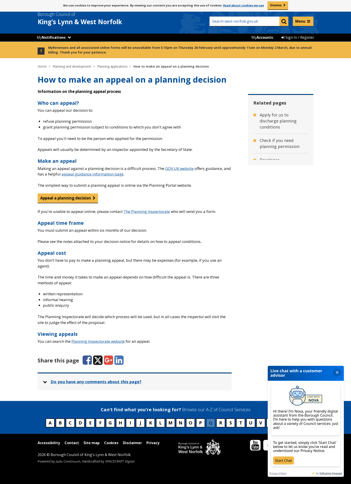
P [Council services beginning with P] (200, 423)
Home (42, 66)
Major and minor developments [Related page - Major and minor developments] (276, 202)
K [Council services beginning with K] (150, 423)
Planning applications (112, 66)
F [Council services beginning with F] (100, 423)
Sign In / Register (297, 37)
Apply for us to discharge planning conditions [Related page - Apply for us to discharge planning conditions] (278, 121)
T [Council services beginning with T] (240, 423)
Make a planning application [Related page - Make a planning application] (275, 221)
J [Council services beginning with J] (140, 423)
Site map (91, 442)
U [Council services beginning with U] (251, 423)
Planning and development (72, 66)
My (51, 37)
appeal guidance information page (93, 174)
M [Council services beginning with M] (170, 423)
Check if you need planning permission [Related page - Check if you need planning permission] (280, 143)
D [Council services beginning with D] (80, 423)
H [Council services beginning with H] (120, 423)
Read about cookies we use (243, 5)
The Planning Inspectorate (147, 211)
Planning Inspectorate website (98, 341)
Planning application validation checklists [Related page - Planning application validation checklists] (280, 240)
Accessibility (49, 442)
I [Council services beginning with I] (130, 423)
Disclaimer (132, 442)
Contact (71, 442)
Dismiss (276, 5)
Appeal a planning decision (65, 198)
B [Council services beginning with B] (60, 423)
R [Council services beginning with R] (220, 423)
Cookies (111, 442)
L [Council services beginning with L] (160, 423)
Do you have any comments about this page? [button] (96, 381)
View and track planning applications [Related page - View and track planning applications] (281, 260)
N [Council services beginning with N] (180, 423)
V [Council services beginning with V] (260, 423)
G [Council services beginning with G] (110, 423)
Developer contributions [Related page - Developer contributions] (273, 163)
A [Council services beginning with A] (50, 423)
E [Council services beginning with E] (90, 423)
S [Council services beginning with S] (230, 423)
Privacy (152, 442)
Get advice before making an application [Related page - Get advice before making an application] (281, 182)
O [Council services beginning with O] (190, 423)
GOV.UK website (179, 168)
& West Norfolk (88, 18)
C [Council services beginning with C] (70, 423)
